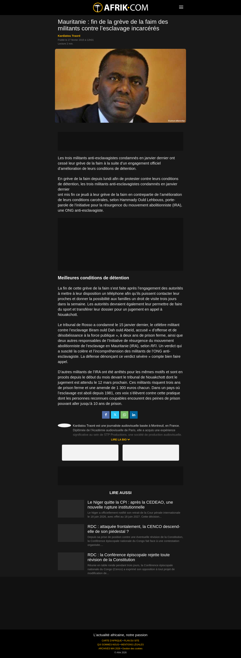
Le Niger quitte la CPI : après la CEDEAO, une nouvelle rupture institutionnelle (130, 504)
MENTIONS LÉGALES (132, 644)
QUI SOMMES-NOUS (108, 644)
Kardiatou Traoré (69, 35)
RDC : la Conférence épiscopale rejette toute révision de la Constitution (129, 557)
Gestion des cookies (132, 648)
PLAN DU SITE (131, 640)
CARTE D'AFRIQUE (112, 640)
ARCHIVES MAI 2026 (109, 648)
